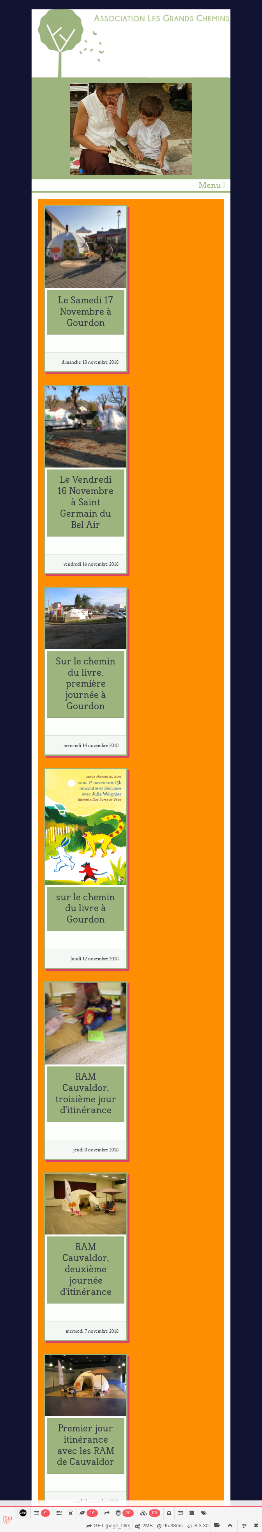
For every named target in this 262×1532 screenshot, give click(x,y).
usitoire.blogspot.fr (74, 1118)
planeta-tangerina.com (79, 1357)
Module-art (174, 1494)
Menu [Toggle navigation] (211, 185)
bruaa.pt (62, 1364)
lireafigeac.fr (68, 1324)
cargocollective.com (76, 1111)
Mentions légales (207, 1494)
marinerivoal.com (74, 1077)
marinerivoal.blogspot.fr (81, 1084)
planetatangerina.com (78, 1350)
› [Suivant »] (116, 990)
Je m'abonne (57, 1458)
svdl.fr (60, 1297)
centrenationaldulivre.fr (81, 1152)
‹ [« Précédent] (43, 990)
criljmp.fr (64, 1185)
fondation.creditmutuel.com (85, 1238)
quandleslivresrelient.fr (80, 1212)
